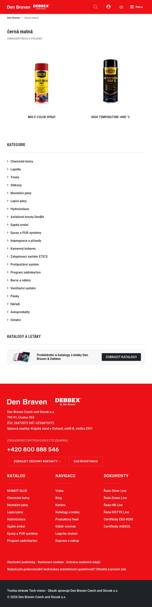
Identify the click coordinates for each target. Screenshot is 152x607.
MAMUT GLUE (17, 491)
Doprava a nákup (67, 541)
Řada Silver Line (115, 491)
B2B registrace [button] (86, 461)
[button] (41, 84)
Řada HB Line (113, 505)
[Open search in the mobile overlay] (96, 7)
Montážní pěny (17, 505)
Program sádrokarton (22, 541)
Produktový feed (66, 519)
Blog (58, 498)
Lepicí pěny (15, 512)
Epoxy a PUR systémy (22, 533)
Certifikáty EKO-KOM (118, 519)
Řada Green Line (115, 498)
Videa (59, 491)
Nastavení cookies (51, 562)
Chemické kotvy (18, 498)
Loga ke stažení (66, 533)
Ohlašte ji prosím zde (111, 569)
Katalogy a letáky (67, 512)
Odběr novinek (65, 526)
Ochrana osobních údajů (83, 562)
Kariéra (60, 505)
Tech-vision (37, 591)
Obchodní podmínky (21, 562)
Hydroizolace (16, 519)
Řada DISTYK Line (116, 512)
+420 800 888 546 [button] (33, 449)
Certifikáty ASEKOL (117, 526)
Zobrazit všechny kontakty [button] (37, 461)
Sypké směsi (16, 526)
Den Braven (13, 17)
